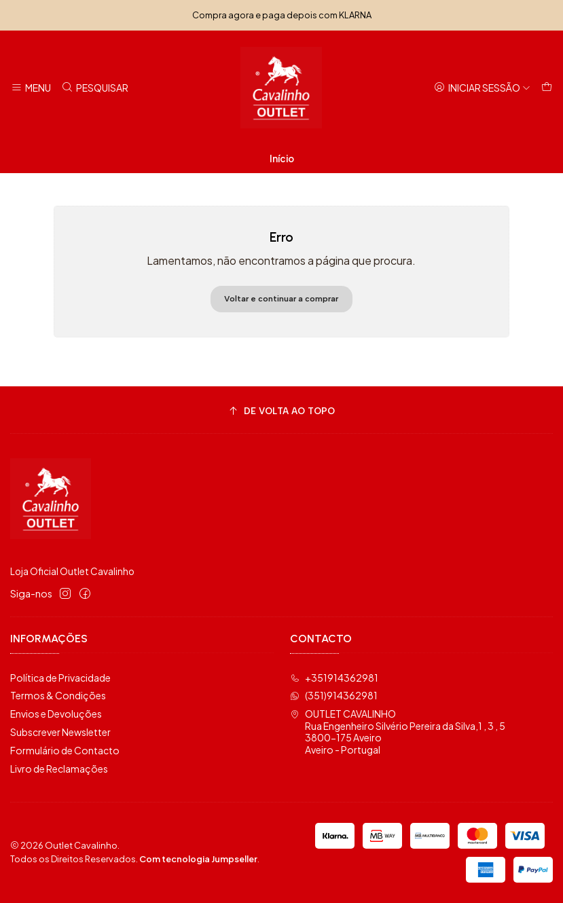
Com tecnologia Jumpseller (198, 858)
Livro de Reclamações (59, 768)
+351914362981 (334, 677)
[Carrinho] (547, 88)
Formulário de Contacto (65, 750)
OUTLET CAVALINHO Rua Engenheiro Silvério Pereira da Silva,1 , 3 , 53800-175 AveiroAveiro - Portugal (397, 731)
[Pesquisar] (94, 88)
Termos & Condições (58, 695)
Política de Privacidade (60, 677)
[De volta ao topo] (281, 412)
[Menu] (31, 88)
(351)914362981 (334, 695)
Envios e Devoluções (56, 713)
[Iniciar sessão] (482, 88)
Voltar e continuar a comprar (281, 298)
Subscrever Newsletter (60, 732)
